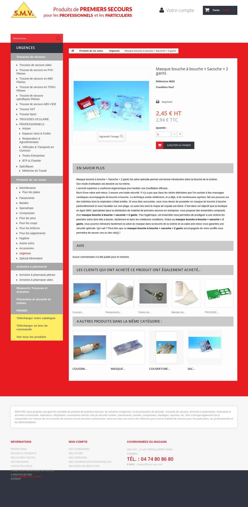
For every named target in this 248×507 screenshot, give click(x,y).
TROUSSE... (212, 312)
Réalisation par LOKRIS (29, 501)
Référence (162, 81)
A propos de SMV (21, 474)
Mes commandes (79, 449)
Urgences (114, 51)
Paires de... (145, 312)
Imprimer (167, 101)
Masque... (118, 369)
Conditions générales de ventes (32, 470)
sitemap (16, 479)
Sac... (191, 369)
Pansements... (113, 312)
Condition (162, 87)
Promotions (19, 449)
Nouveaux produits (23, 453)
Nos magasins (20, 462)
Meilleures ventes (23, 457)
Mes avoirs (76, 453)
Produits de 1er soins (91, 51)
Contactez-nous (21, 466)
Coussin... (78, 312)
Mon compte (78, 441)
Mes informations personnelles (90, 462)
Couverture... (159, 369)
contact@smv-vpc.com (150, 464)
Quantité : (161, 128)
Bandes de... (178, 312)
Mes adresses (78, 457)
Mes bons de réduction (84, 466)
